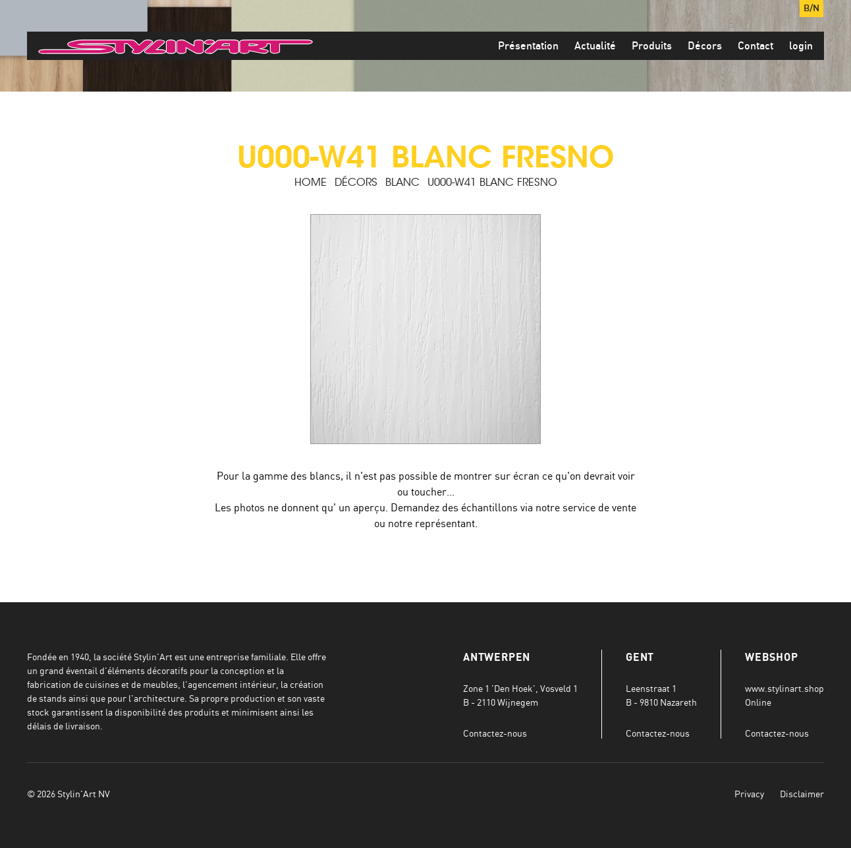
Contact (755, 46)
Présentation (528, 46)
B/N (811, 8)
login (801, 46)
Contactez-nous (495, 733)
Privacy (749, 793)
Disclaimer (802, 793)
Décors (705, 46)
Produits (652, 46)
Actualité (595, 46)
